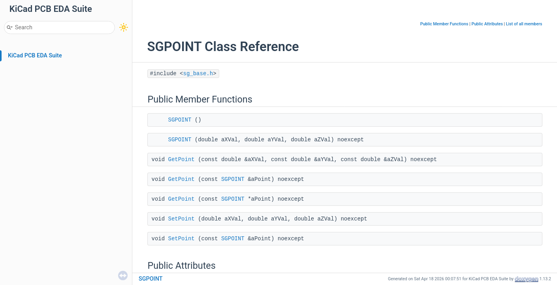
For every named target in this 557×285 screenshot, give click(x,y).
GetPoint (181, 159)
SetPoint (181, 219)
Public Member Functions (444, 24)
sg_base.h (198, 73)
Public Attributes (487, 24)
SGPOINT (180, 120)
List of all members (524, 24)
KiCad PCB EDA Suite (35, 55)
